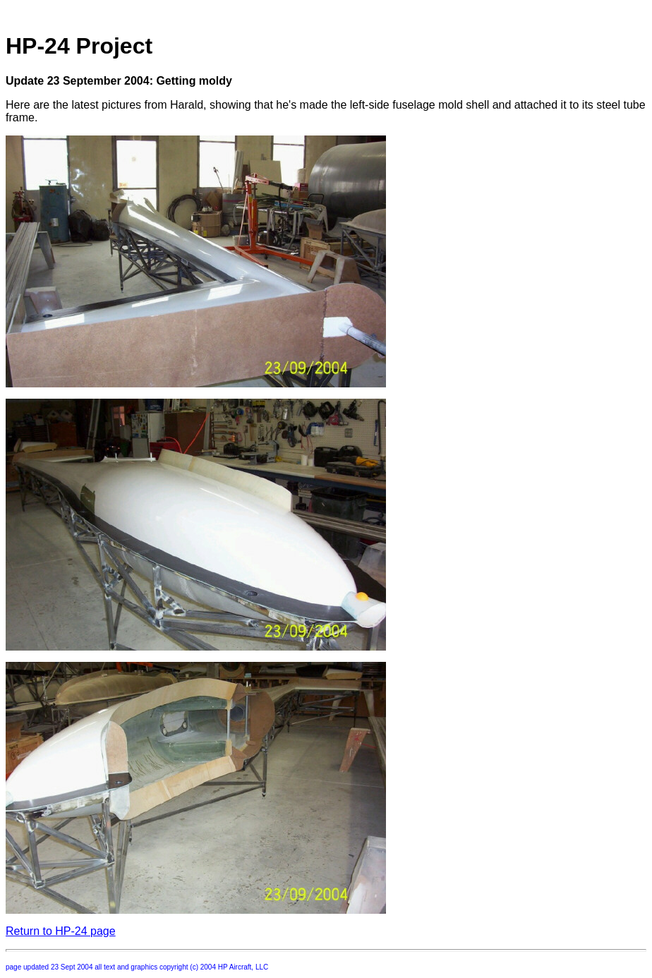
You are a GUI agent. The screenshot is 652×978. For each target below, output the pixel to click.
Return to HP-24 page (61, 931)
